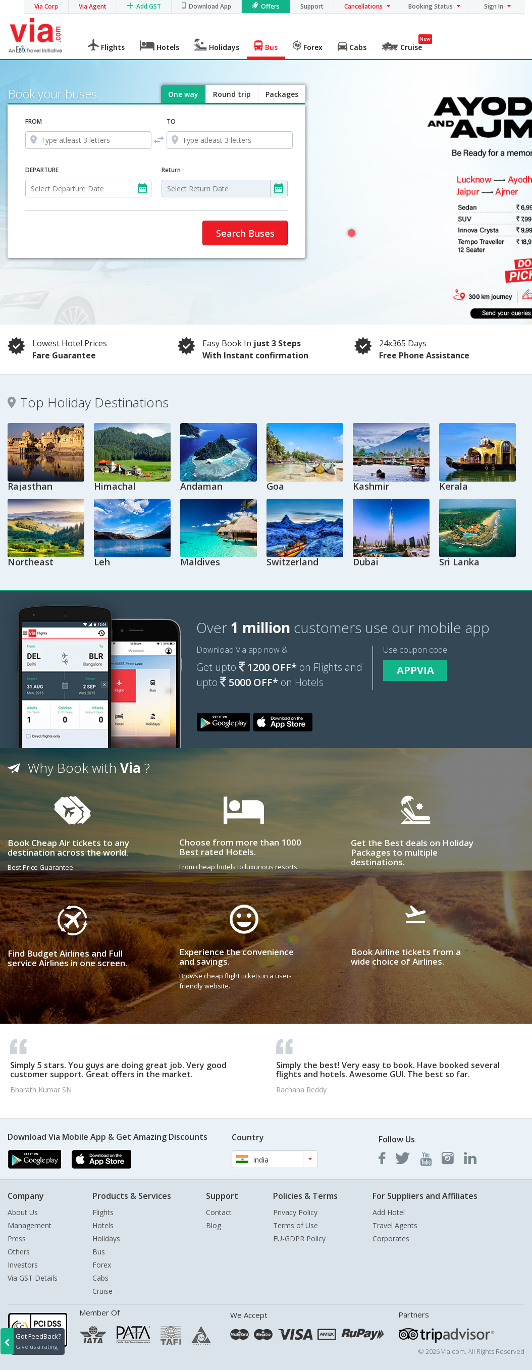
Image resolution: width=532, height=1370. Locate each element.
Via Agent (93, 6)
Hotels (103, 1225)
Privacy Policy (295, 1212)
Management (29, 1225)
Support (312, 6)
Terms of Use (295, 1225)
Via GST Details (33, 1278)
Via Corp (46, 6)
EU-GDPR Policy (299, 1238)
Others (19, 1251)
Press (17, 1238)
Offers (270, 6)
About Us (23, 1212)
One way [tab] (183, 94)
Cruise (102, 1291)
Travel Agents (395, 1225)
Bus (98, 1251)
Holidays (106, 1238)
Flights (103, 1212)
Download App (210, 6)
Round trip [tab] (232, 94)
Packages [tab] (281, 94)
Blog (213, 1225)
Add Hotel (389, 1212)
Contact (219, 1212)
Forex (101, 1265)
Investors (23, 1265)
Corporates (391, 1238)
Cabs (100, 1278)
